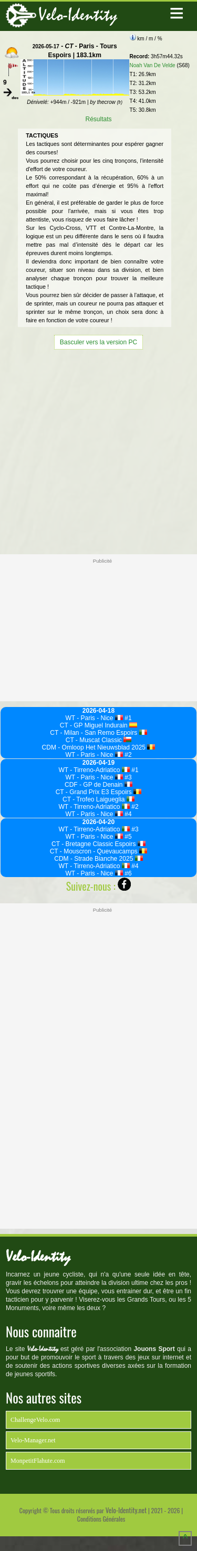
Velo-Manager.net (33, 1440)
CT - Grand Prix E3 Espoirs (99, 792)
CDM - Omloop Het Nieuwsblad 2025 (98, 747)
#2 (127, 754)
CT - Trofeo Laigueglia (98, 799)
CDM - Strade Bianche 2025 (98, 858)
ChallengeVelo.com (35, 1419)
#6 (127, 873)
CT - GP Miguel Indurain (98, 725)
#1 (127, 718)
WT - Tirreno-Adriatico (94, 770)
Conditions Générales (101, 1518)
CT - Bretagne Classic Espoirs (98, 844)
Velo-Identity (77, 15)
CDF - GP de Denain (98, 784)
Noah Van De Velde (152, 65)
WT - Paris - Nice (94, 718)
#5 (127, 836)
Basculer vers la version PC (98, 342)
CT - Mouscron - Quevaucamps (99, 851)
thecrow (109, 102)
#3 (127, 777)
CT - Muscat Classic (99, 740)
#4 (127, 814)
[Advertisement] (98, 450)
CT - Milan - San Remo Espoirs (98, 732)
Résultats (98, 119)
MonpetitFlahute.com (38, 1460)
